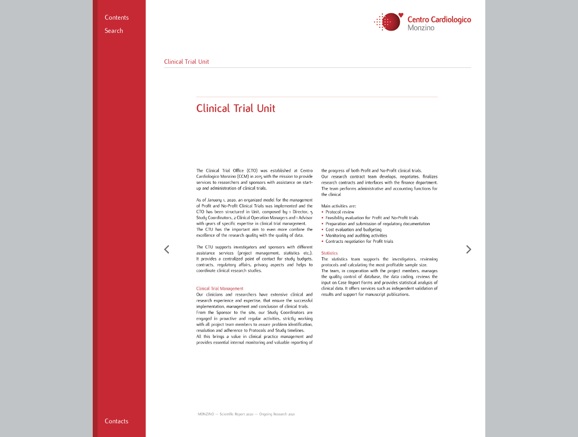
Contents (117, 17)
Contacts (116, 421)
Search (114, 31)
